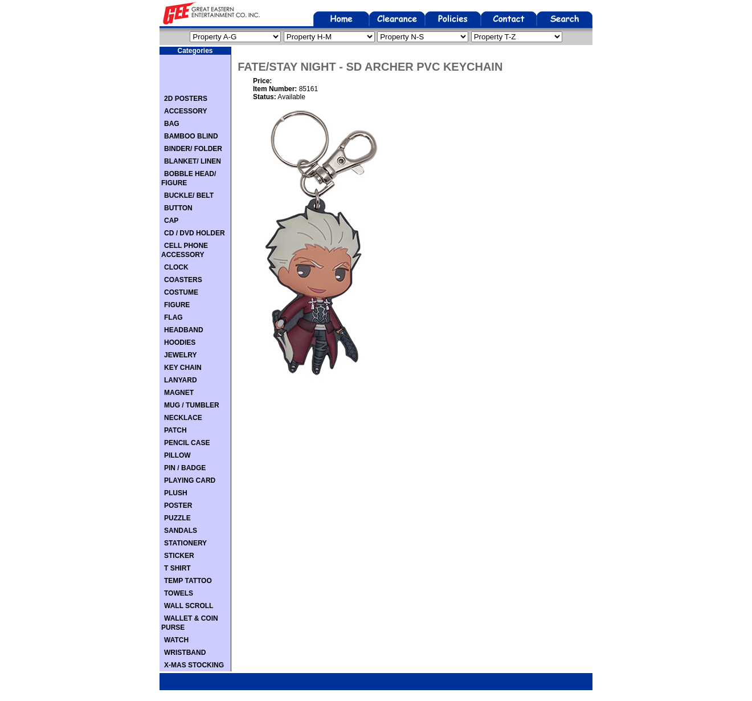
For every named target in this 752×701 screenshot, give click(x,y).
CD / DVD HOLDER (194, 233)
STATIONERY (185, 543)
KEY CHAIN (183, 368)
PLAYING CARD (189, 480)
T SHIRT (177, 568)
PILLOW (177, 455)
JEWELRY (180, 355)
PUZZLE (177, 518)
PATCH (175, 430)
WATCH (176, 640)
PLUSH (175, 493)
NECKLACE (183, 418)
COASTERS (183, 280)
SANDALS (180, 531)
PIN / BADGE (185, 468)
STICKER (179, 556)
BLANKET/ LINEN (192, 161)
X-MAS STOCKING (194, 665)
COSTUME (181, 292)
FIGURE (177, 305)
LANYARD (180, 380)
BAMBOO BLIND (191, 136)
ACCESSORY (185, 111)
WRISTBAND (185, 653)
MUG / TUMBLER (191, 405)
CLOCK (176, 267)
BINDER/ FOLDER (193, 149)
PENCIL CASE (187, 443)
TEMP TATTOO (188, 581)
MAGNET (179, 393)
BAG (171, 124)
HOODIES (179, 343)
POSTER (178, 506)
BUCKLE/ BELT (189, 195)
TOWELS (178, 593)
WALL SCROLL (188, 606)
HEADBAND (183, 330)
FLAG (173, 317)
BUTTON (178, 208)
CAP (171, 221)
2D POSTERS (185, 99)
